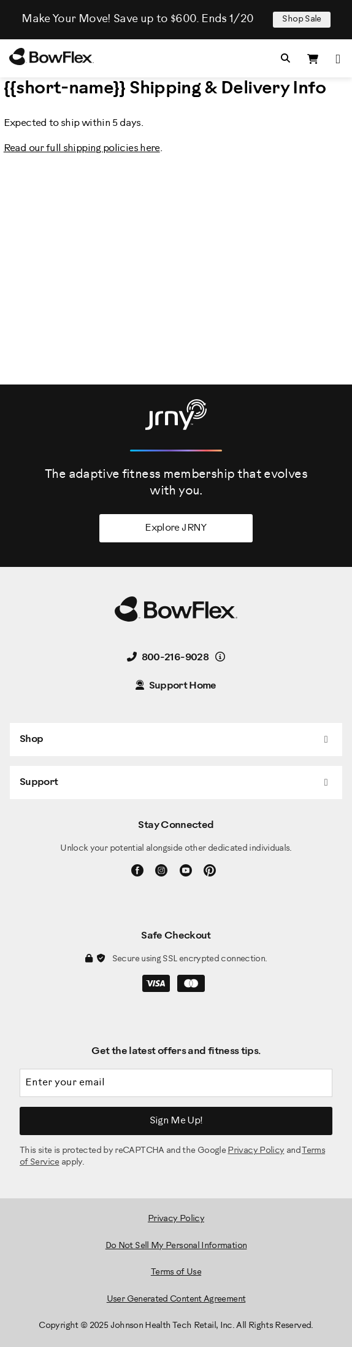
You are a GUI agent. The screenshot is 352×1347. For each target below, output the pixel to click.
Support (39, 782)
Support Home (176, 686)
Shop (31, 739)
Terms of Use (176, 1272)
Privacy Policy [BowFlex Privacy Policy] (176, 1219)
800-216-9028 (168, 657)
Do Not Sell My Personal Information (176, 1246)
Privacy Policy (256, 1150)
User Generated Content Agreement (176, 1299)
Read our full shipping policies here (82, 148)
